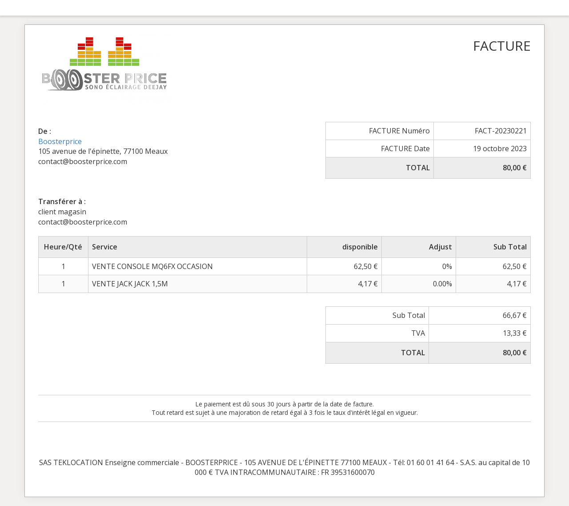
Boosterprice (60, 141)
